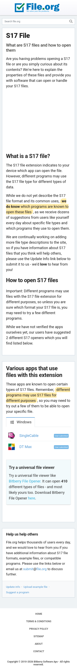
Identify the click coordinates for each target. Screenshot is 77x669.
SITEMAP (38, 636)
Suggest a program (17, 592)
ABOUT (39, 643)
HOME (38, 613)
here (31, 498)
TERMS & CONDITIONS (38, 621)
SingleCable (29, 435)
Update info (13, 586)
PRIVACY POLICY (38, 628)
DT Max (25, 447)
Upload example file (35, 586)
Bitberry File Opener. (25, 481)
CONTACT (38, 651)
